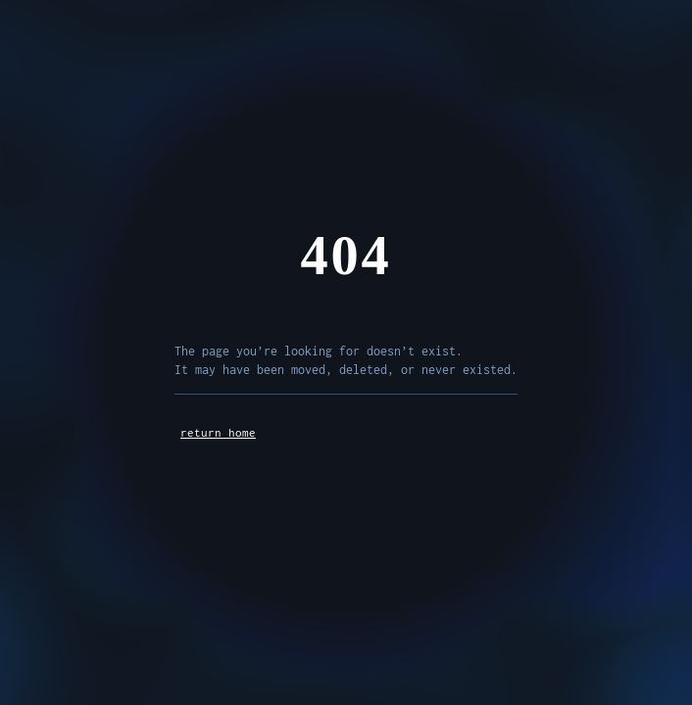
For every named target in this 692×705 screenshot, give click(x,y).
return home (218, 432)
